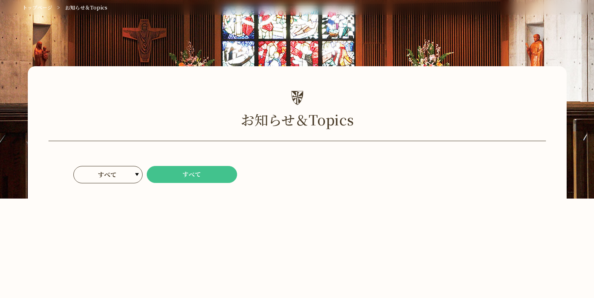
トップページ (37, 7)
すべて (192, 175)
